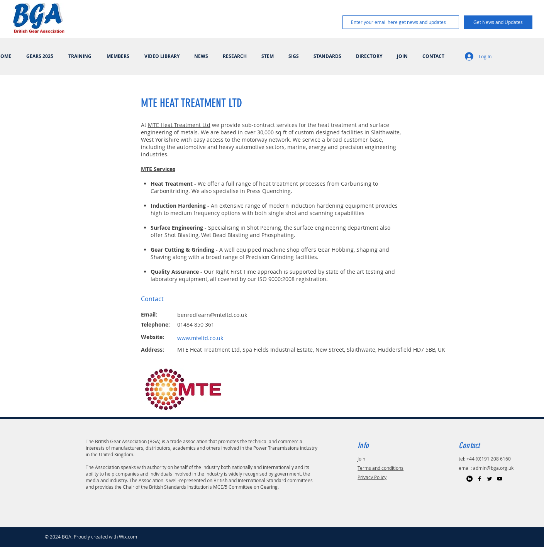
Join (361, 459)
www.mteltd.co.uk (200, 338)
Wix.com (128, 536)
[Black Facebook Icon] (479, 479)
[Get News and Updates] (498, 22)
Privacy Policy (372, 477)
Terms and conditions (380, 468)
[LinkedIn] (469, 479)
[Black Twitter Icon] (489, 479)
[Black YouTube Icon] (500, 479)
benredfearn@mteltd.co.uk (212, 314)
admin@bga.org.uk (493, 468)
